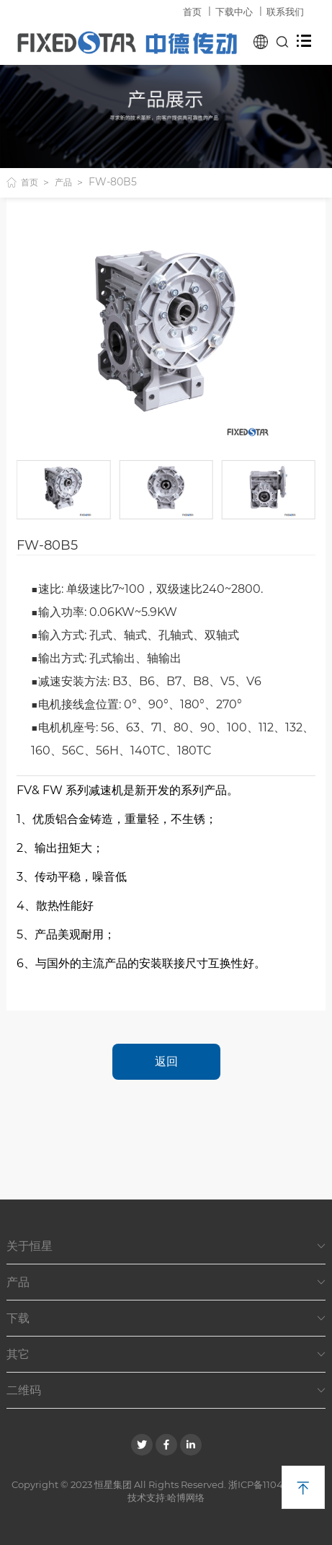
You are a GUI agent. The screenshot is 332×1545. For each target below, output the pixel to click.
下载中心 (234, 11)
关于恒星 (166, 1246)
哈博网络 (186, 1497)
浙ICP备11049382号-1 (274, 1484)
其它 (166, 1355)
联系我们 (285, 11)
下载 (166, 1318)
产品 (63, 182)
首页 (192, 11)
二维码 (166, 1391)
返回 (166, 1061)
